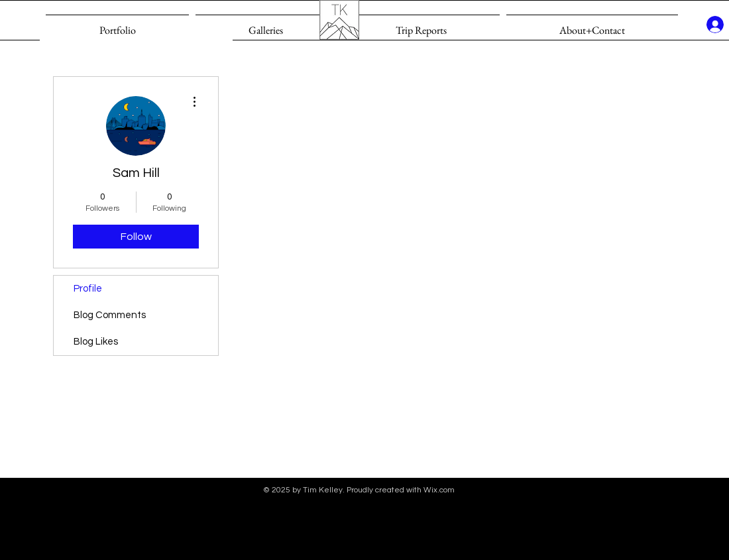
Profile (88, 289)
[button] (265, 24)
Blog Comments (110, 315)
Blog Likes (96, 342)
